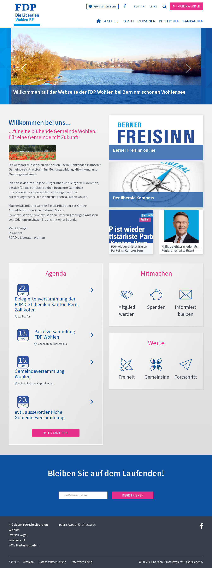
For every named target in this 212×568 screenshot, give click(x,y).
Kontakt (140, 6)
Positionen (169, 21)
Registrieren (132, 495)
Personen (146, 21)
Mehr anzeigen (56, 433)
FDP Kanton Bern (105, 6)
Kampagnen (193, 21)
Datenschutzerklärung (52, 562)
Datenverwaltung (81, 562)
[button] (24, 68)
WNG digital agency (191, 562)
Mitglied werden (186, 6)
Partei (128, 21)
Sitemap (28, 562)
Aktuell (111, 21)
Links (153, 6)
